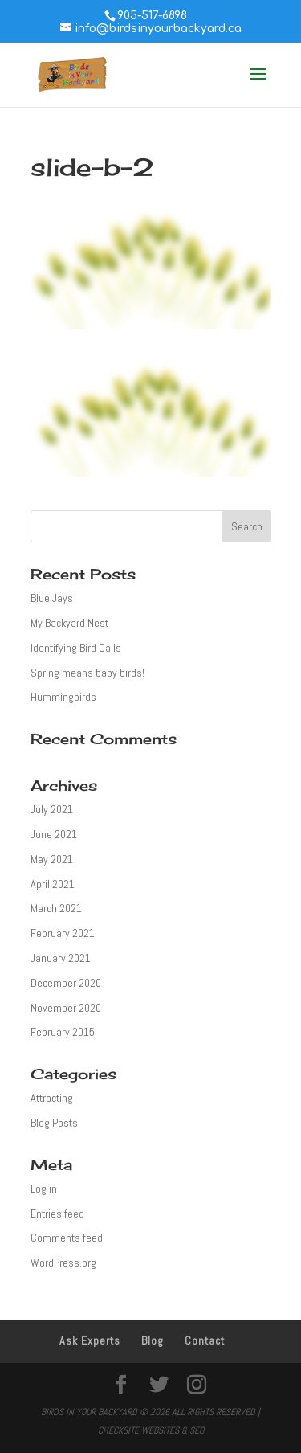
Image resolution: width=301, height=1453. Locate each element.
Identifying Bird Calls (76, 648)
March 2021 (56, 908)
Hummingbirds (63, 697)
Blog (152, 1340)
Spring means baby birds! (87, 672)
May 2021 (52, 859)
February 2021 (63, 933)
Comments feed (67, 1237)
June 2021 (54, 834)
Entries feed (57, 1213)
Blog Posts (54, 1122)
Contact (205, 1340)
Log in (44, 1188)
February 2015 (63, 1032)
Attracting (52, 1098)
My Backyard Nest (69, 623)
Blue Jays (52, 598)
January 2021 (61, 958)
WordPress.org (63, 1262)
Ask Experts (89, 1340)
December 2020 (66, 983)
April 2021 (53, 884)
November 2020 (66, 1008)
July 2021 (52, 809)
